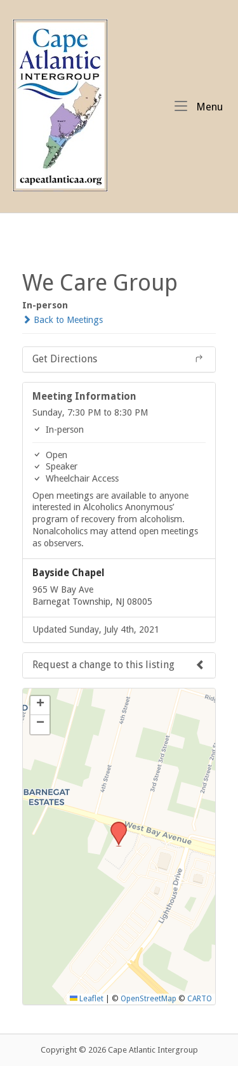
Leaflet (86, 998)
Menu (199, 106)
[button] (114, 825)
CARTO (199, 998)
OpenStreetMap (148, 998)
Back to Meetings (62, 320)
